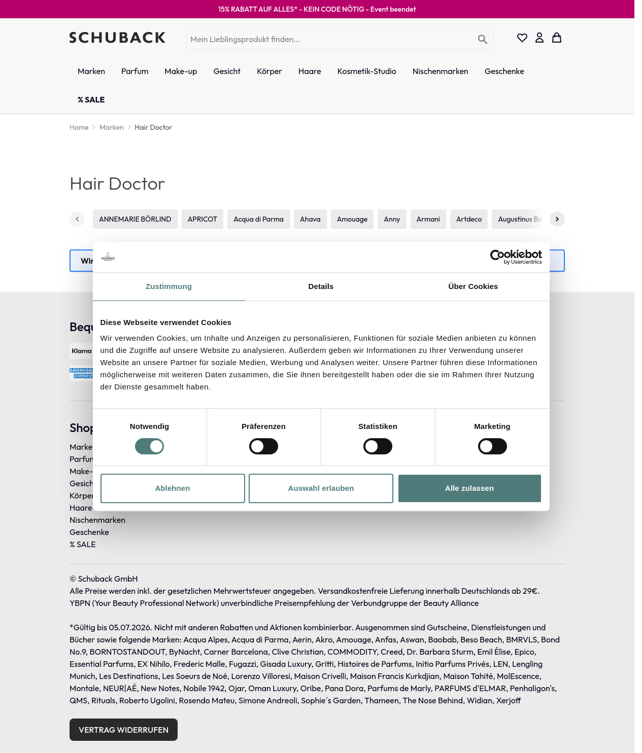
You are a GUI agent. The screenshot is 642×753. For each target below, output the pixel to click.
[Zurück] (77, 219)
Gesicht (83, 483)
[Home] (79, 127)
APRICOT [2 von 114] (203, 219)
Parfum (83, 459)
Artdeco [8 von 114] (469, 219)
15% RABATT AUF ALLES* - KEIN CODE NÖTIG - (317, 9)
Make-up (86, 471)
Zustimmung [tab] (169, 286)
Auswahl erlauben (321, 488)
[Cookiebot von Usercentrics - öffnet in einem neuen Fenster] (497, 257)
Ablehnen (172, 488)
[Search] (483, 40)
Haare (81, 508)
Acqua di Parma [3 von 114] (258, 219)
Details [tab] (321, 286)
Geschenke (89, 532)
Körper (82, 495)
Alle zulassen (469, 488)
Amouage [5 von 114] (352, 219)
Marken (83, 447)
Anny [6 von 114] (392, 219)
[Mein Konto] (539, 37)
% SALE (83, 544)
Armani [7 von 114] (428, 219)
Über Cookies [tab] (473, 286)
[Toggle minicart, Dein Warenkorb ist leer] (557, 37)
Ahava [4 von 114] (310, 219)
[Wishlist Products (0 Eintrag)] (522, 37)
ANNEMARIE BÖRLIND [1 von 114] (135, 219)
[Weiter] (557, 219)
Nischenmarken (97, 520)
